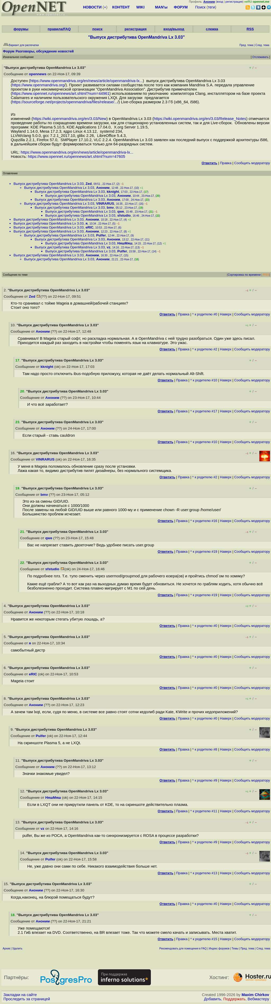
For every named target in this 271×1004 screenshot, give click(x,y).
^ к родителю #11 (203, 811)
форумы (20, 29)
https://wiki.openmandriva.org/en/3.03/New (69, 119)
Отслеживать (260, 57)
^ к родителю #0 (204, 314)
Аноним (103, 188)
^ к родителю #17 (203, 411)
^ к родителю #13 (203, 873)
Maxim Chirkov (255, 995)
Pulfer (101, 235)
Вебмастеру (258, 999)
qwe (120, 211)
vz (108, 247)
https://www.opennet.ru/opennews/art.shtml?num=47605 (76, 156)
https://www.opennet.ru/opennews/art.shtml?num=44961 (61, 93)
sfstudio (124, 215)
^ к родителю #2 (204, 349)
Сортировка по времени (244, 274)
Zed (88, 184)
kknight (113, 192)
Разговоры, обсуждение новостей (45, 51)
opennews (37, 74)
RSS (250, 29)
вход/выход (173, 29)
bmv (110, 207)
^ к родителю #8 (204, 749)
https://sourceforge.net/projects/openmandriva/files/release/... (65, 102)
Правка (225, 163)
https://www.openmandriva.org (38, 85)
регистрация (234, 1)
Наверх (226, 314)
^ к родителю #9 (204, 780)
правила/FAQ (59, 29)
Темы (235, 948)
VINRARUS (105, 204)
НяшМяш (124, 243)
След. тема (263, 948)
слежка (212, 29)
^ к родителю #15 (203, 939)
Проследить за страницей (26, 999)
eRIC (89, 227)
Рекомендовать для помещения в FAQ (183, 948)
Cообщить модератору (252, 163)
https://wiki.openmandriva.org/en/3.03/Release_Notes (200, 119)
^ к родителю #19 (203, 552)
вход (220, 1)
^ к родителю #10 (203, 380)
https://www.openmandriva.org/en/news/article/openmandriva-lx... (86, 81)
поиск (97, 29)
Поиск (200, 7)
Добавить (212, 999)
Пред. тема (247, 948)
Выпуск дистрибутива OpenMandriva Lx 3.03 (48, 184)
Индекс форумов (219, 948)
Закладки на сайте (20, 995)
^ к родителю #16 (203, 521)
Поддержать (234, 999)
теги (211, 7)
